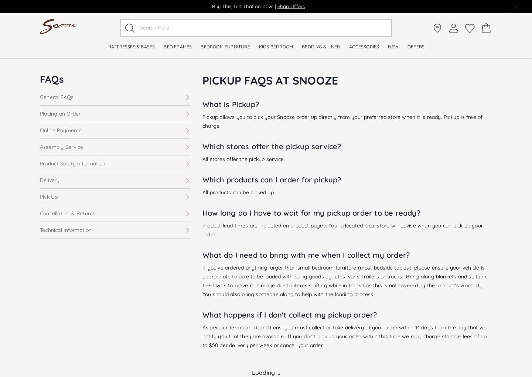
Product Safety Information (115, 163)
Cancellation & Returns (115, 213)
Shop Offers (291, 6)
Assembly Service (115, 147)
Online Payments (115, 130)
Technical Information (115, 230)
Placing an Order (115, 113)
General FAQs (115, 97)
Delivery (115, 180)
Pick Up (115, 196)
